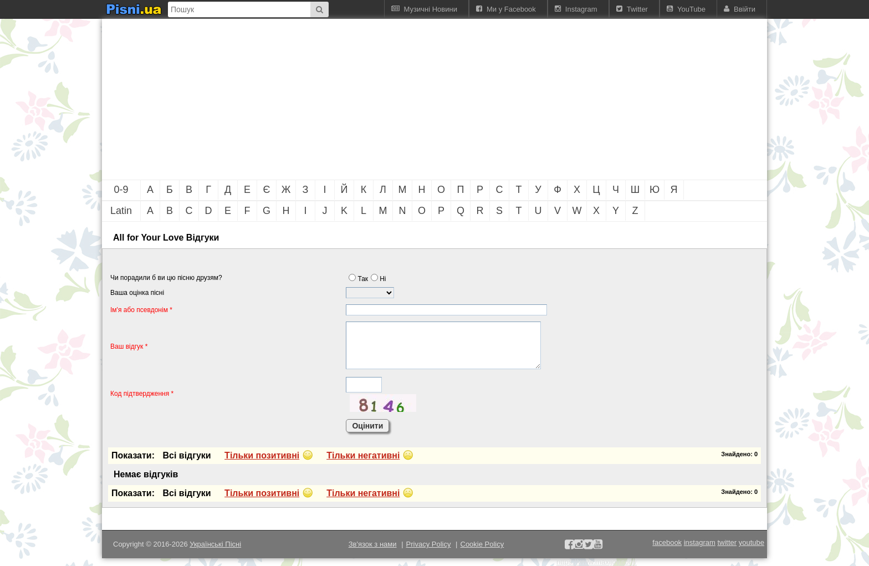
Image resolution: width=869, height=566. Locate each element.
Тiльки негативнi (363, 455)
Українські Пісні (215, 544)
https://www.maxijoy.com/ (596, 562)
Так (358, 279)
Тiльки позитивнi (261, 455)
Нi (378, 279)
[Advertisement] (373, 99)
